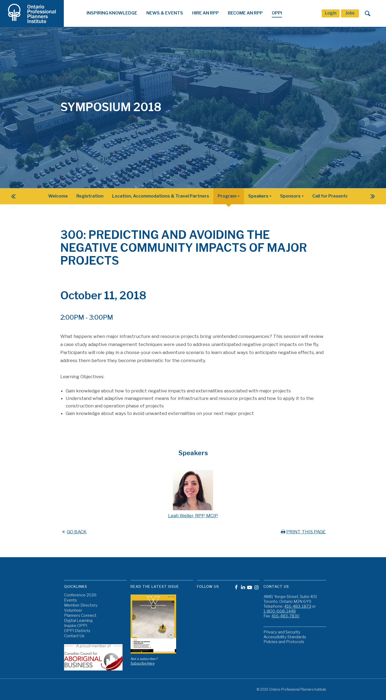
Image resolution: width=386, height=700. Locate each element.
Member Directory (81, 605)
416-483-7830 (285, 616)
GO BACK (73, 531)
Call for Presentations (335, 196)
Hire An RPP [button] (205, 13)
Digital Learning (78, 620)
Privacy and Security (281, 632)
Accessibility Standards (284, 637)
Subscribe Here (142, 663)
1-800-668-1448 (279, 611)
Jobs (350, 13)
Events (70, 600)
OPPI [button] (277, 13)
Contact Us (74, 636)
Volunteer (73, 610)
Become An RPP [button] (245, 13)
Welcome (58, 196)
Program (227, 196)
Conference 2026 (80, 595)
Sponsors (290, 196)
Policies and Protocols (283, 641)
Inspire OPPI (75, 626)
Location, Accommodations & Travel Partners (160, 196)
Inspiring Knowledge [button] (112, 13)
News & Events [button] (164, 13)
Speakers (258, 196)
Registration (89, 196)
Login (330, 13)
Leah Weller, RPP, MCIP (193, 515)
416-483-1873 (297, 606)
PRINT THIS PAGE (303, 531)
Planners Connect (80, 615)
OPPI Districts (77, 631)
